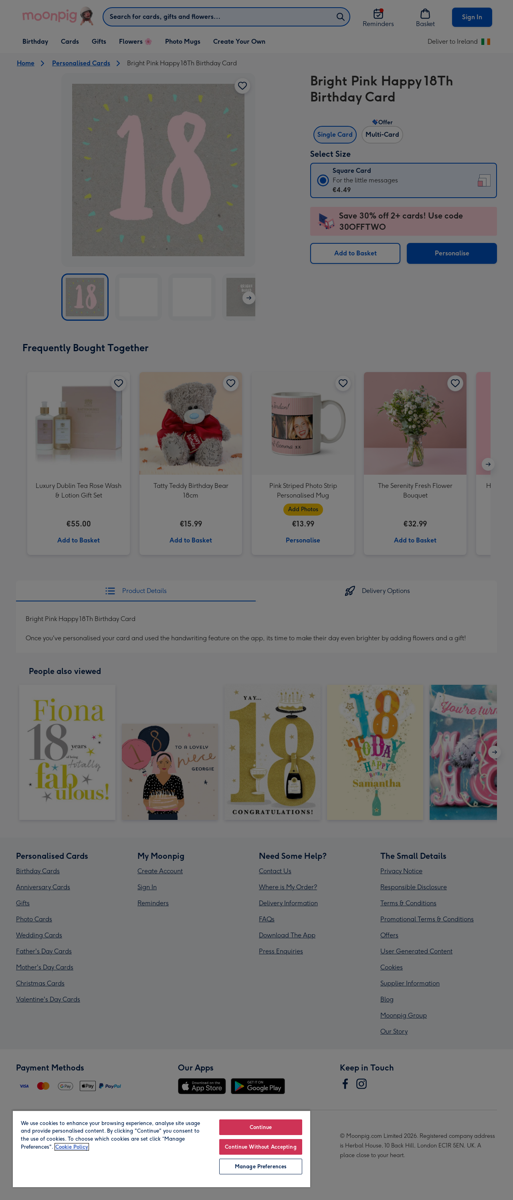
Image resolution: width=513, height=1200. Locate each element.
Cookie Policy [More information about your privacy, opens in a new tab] (71, 1147)
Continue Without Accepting (260, 1147)
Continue (261, 1127)
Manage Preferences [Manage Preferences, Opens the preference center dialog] (261, 1167)
